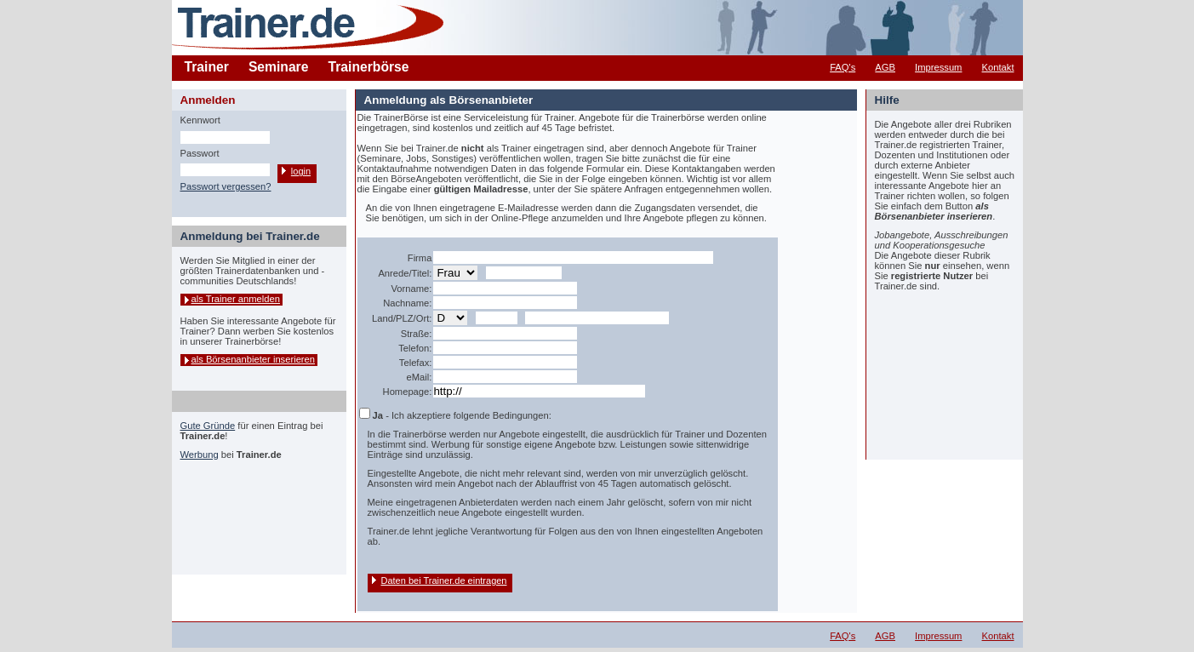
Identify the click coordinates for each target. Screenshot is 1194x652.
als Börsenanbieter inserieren (253, 359)
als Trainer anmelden (235, 299)
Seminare (279, 67)
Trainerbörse (368, 67)
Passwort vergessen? (225, 186)
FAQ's (842, 67)
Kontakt (998, 67)
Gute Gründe (208, 425)
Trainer (207, 67)
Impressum (938, 67)
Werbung (199, 454)
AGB (885, 67)
